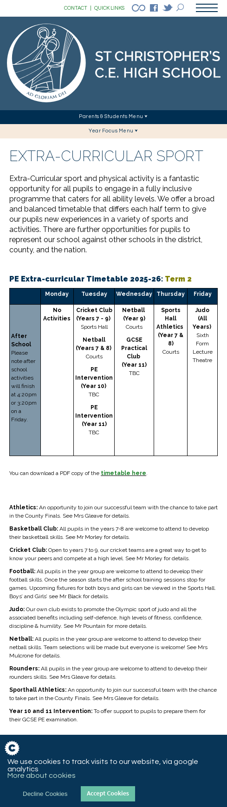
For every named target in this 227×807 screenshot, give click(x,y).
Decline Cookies (45, 793)
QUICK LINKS (109, 8)
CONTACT (77, 8)
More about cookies (41, 775)
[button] (113, 117)
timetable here (123, 473)
